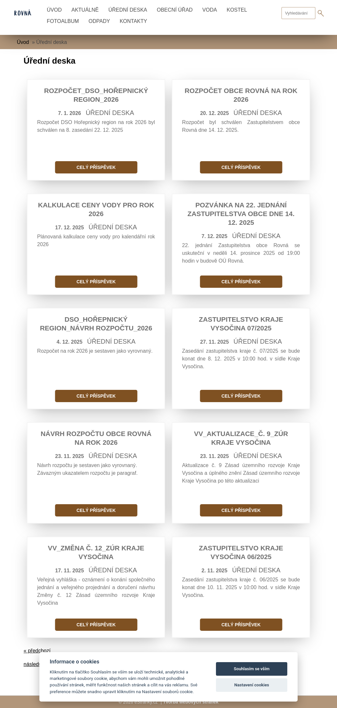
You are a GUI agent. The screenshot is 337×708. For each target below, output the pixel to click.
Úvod (54, 10)
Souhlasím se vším (252, 668)
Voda (209, 10)
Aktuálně (84, 10)
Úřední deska (127, 10)
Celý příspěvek (96, 167)
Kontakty (133, 21)
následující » (38, 664)
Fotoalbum (63, 21)
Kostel (237, 10)
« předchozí (37, 650)
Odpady (99, 21)
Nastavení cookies (251, 684)
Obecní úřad (175, 10)
